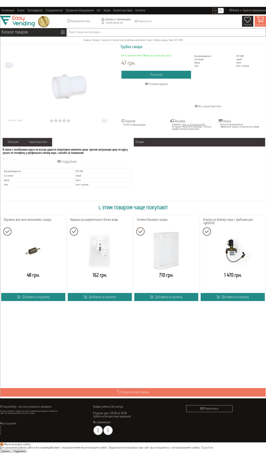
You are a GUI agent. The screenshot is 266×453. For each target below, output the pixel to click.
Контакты (140, 10)
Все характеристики (207, 106)
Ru (220, 10)
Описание (13, 142)
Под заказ (156, 74)
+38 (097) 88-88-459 (114, 23)
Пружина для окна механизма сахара (27, 220)
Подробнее (207, 447)
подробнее (67, 162)
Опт (99, 10)
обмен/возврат (139, 125)
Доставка (180, 121)
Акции (107, 10)
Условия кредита (156, 84)
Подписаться (143, 21)
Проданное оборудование (80, 10)
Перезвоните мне (79, 21)
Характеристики (38, 142)
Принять (5, 451)
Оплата (227, 121)
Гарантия (130, 121)
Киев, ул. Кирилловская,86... (194, 125)
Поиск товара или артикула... (85, 32)
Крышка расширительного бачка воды (94, 220)
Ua (215, 10)
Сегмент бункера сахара (152, 220)
